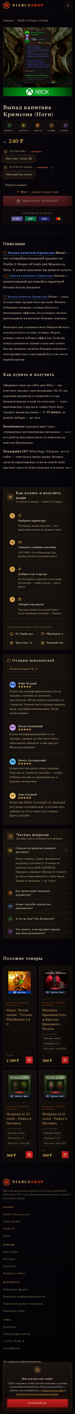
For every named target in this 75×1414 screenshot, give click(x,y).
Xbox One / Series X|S (19, 159)
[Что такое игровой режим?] (52, 167)
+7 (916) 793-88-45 (14, 1341)
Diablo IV (9, 1229)
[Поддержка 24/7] (65, 127)
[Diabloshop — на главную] (23, 5)
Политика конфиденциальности (24, 1297)
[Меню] (68, 5)
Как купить (10, 1252)
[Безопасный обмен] (9, 127)
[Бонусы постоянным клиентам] (37, 127)
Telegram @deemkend (16, 1334)
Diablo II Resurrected (16, 1214)
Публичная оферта (15, 1289)
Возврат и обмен (14, 1273)
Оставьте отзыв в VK (24, 669)
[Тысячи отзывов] (51, 127)
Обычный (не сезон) (19, 174)
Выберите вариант (37, 201)
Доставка (9, 1259)
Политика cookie (14, 1311)
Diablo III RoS (12, 1222)
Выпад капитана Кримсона (28, 252)
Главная (8, 21)
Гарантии (9, 1266)
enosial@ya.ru (11, 1348)
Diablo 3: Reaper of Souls (32, 21)
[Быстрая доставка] (23, 127)
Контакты (9, 1327)
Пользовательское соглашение (23, 1304)
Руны (6, 1236)
